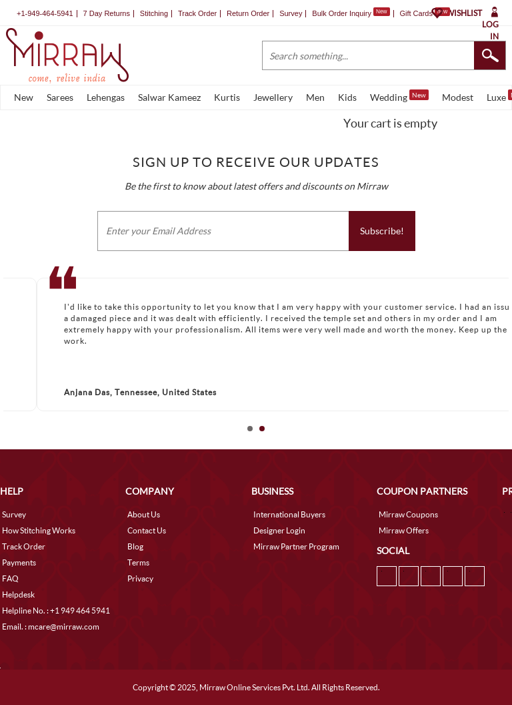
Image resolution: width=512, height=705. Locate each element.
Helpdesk (18, 595)
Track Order (197, 13)
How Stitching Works (38, 530)
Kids (347, 97)
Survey (290, 13)
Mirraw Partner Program (296, 546)
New (23, 97)
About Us (143, 514)
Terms (138, 562)
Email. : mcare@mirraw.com (50, 627)
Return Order (248, 13)
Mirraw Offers (404, 530)
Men (315, 97)
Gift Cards (424, 13)
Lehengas (106, 97)
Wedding (399, 96)
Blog (135, 546)
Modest (457, 97)
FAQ (10, 578)
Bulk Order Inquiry (341, 13)
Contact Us (146, 530)
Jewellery (273, 97)
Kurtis (227, 97)
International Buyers (289, 514)
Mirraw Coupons (408, 514)
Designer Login (279, 530)
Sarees (60, 97)
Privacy (140, 578)
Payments (19, 562)
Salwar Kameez (169, 97)
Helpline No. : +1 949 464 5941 (56, 611)
